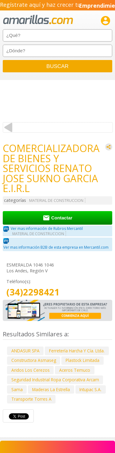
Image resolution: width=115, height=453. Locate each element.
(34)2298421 (32, 292)
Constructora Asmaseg (33, 360)
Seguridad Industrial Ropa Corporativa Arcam (55, 380)
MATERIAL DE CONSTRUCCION (56, 200)
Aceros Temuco (74, 370)
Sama (17, 389)
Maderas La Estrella (51, 389)
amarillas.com (38, 19)
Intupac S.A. (90, 389)
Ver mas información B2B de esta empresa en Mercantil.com (56, 247)
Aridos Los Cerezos (30, 370)
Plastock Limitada (82, 360)
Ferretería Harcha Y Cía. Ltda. (77, 351)
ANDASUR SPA (25, 351)
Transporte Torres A (31, 399)
